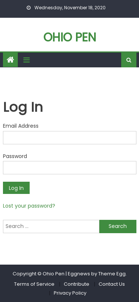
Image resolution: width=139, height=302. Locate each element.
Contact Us (112, 284)
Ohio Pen (69, 37)
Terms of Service (34, 284)
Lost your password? (29, 205)
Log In (16, 188)
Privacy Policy (70, 292)
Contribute (76, 284)
